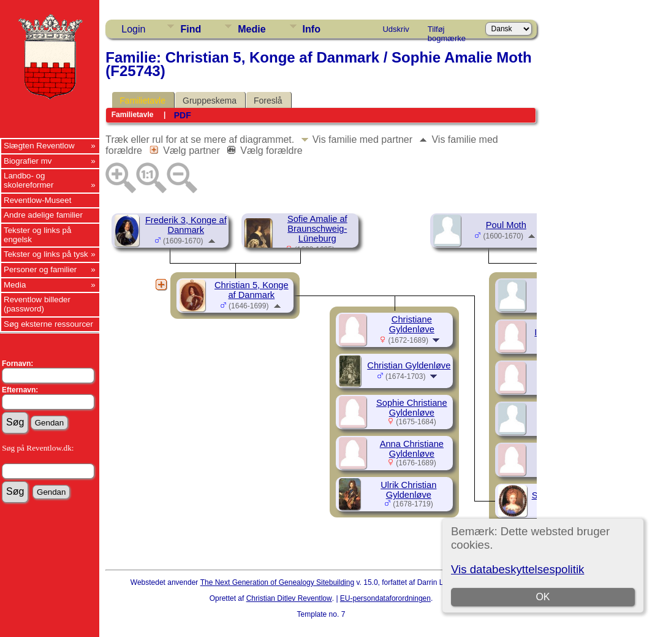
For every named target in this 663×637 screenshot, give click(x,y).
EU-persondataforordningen (385, 598)
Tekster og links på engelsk (37, 235)
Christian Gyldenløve (408, 365)
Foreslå (268, 100)
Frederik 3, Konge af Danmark (186, 225)
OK (543, 597)
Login (133, 29)
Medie (251, 29)
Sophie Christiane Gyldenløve (411, 408)
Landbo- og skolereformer (28, 180)
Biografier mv (28, 161)
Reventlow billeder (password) (37, 304)
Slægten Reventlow (39, 145)
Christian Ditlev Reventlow (289, 598)
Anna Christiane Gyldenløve (412, 449)
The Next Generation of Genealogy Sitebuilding (277, 582)
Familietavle (142, 100)
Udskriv (395, 29)
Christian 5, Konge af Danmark (251, 290)
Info (311, 29)
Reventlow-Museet (37, 200)
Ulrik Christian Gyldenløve (408, 490)
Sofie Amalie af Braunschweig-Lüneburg (317, 228)
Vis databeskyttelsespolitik (517, 569)
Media (15, 284)
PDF (182, 115)
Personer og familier (40, 269)
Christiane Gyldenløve (411, 324)
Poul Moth (506, 225)
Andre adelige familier (43, 214)
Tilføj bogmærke (447, 31)
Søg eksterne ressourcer (48, 324)
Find (190, 29)
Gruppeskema (210, 100)
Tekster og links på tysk (46, 254)
